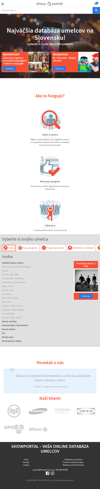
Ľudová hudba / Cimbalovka (13, 278)
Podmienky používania (73, 459)
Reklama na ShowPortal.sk (73, 465)
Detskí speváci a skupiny (12, 341)
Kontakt (26, 462)
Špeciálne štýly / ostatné (12, 317)
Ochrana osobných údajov (73, 462)
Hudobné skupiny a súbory (12, 263)
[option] (25, 62)
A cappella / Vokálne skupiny (13, 309)
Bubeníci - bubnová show (12, 306)
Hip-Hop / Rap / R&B (10, 274)
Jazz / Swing (7, 294)
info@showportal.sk (42, 470)
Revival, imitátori (8, 329)
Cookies (26, 465)
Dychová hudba (8, 313)
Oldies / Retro (7, 286)
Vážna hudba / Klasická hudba (14, 282)
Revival (5, 270)
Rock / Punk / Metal (10, 298)
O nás (26, 459)
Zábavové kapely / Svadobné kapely (16, 266)
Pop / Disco (6, 302)
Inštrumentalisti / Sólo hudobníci (15, 325)
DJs (3, 333)
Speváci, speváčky (9, 321)
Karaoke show (7, 337)
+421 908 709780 (60, 470)
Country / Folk (7, 290)
